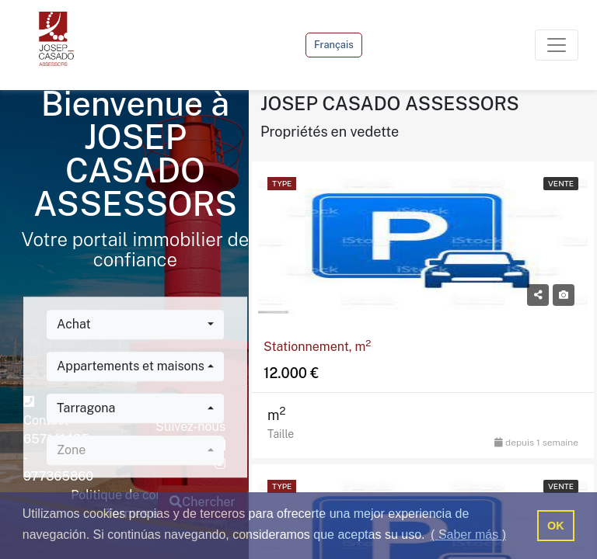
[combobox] (135, 324)
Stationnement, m (318, 346)
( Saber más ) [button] (468, 534)
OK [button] (555, 525)
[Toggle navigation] (556, 45)
